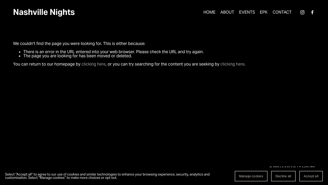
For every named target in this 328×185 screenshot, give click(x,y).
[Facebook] (312, 12)
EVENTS (247, 12)
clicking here (93, 64)
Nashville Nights (44, 12)
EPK (264, 12)
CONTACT (282, 12)
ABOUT (227, 12)
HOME (209, 12)
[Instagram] (302, 12)
